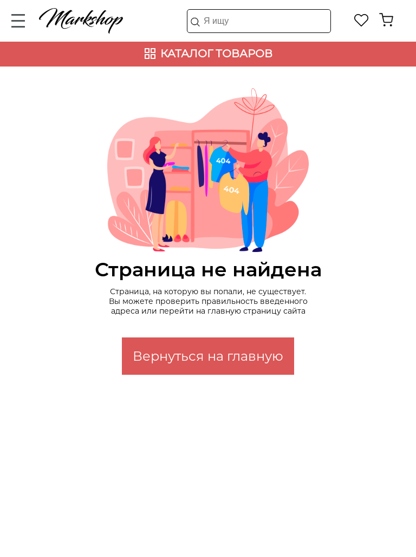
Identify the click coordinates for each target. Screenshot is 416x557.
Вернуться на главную (208, 356)
